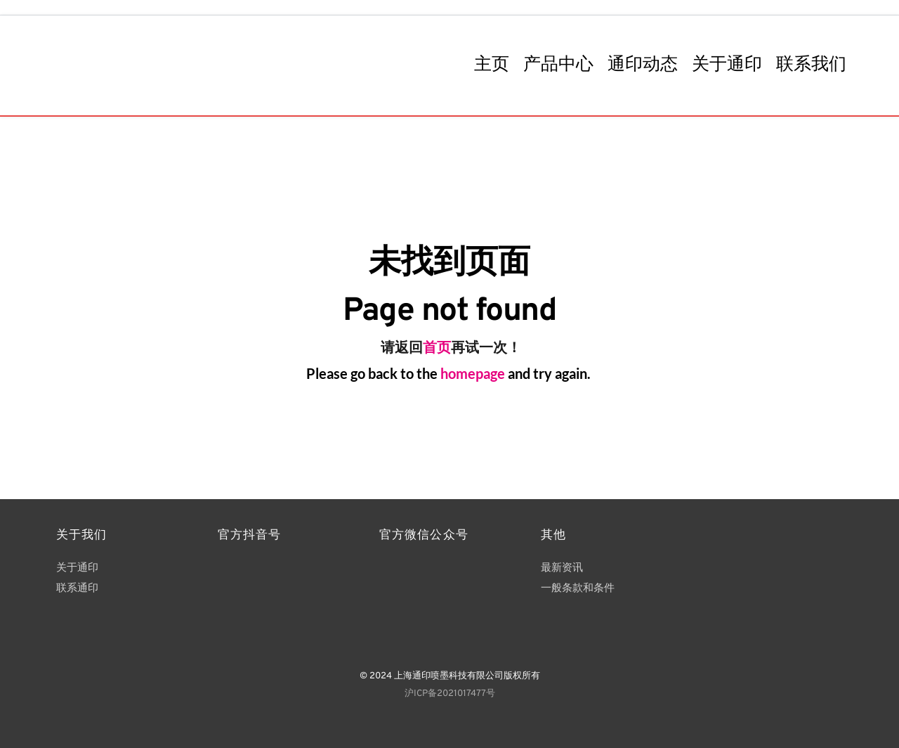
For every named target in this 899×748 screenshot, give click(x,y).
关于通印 (77, 568)
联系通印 (78, 588)
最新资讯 (562, 568)
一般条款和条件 (579, 588)
